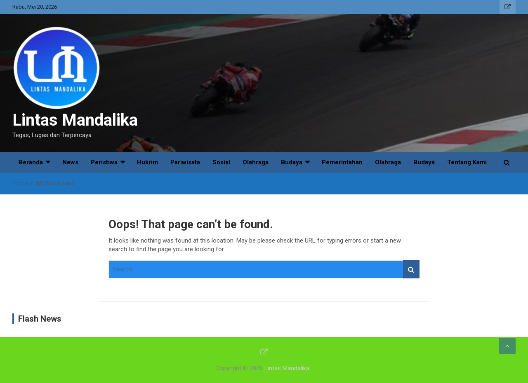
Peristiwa (104, 162)
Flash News (39, 319)
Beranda (31, 162)
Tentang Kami (467, 162)
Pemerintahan (342, 162)
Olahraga (256, 162)
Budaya (291, 162)
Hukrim (147, 162)
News (70, 162)
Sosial (221, 162)
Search (411, 269)
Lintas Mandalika (75, 120)
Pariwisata (185, 162)
